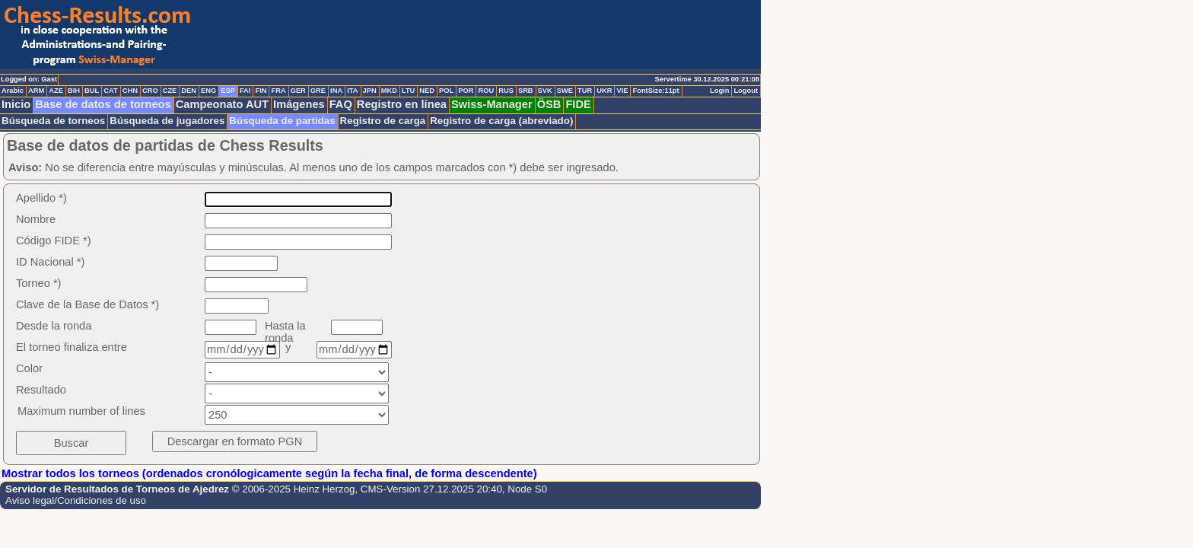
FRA (278, 90)
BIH (74, 90)
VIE (622, 90)
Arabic (13, 90)
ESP (228, 90)
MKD (389, 90)
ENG (208, 90)
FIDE (577, 104)
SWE (565, 90)
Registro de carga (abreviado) (501, 120)
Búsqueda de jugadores (167, 120)
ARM (36, 90)
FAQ (340, 104)
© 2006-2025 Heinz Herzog (293, 489)
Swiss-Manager (492, 104)
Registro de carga (383, 120)
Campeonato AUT (222, 104)
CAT (110, 90)
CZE (170, 90)
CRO (150, 90)
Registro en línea (402, 104)
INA (336, 90)
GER (298, 90)
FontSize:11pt (655, 90)
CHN (130, 90)
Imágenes (299, 104)
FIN (260, 90)
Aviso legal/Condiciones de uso (75, 500)
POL (446, 90)
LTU (408, 90)
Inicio (16, 104)
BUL (91, 90)
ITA (352, 90)
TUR (584, 90)
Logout (745, 90)
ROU (486, 90)
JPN (370, 90)
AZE (56, 90)
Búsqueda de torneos (53, 120)
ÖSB (549, 104)
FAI (245, 90)
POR (465, 90)
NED (426, 90)
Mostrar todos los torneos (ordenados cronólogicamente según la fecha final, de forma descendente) (269, 473)
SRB (525, 90)
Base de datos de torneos (102, 104)
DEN (188, 90)
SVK (545, 90)
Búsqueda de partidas (282, 120)
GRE (318, 90)
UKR (604, 90)
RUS (506, 90)
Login (719, 90)
